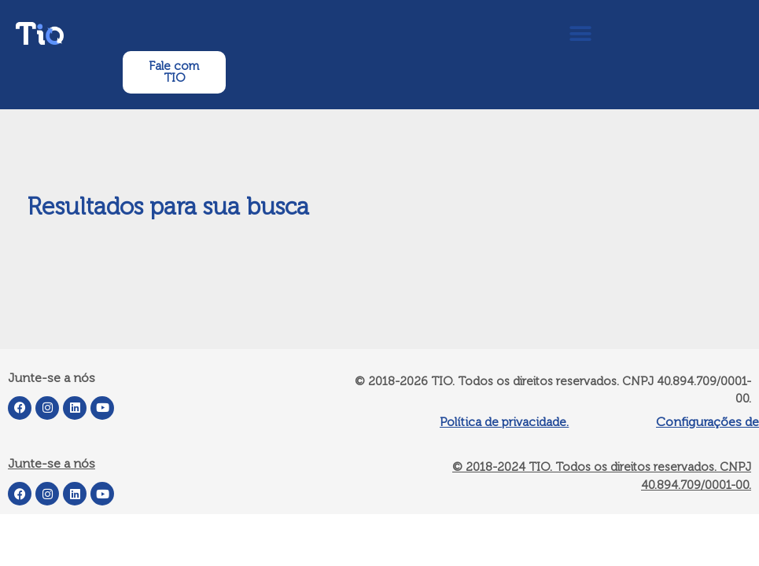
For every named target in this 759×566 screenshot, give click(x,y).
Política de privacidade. (504, 421)
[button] (580, 33)
